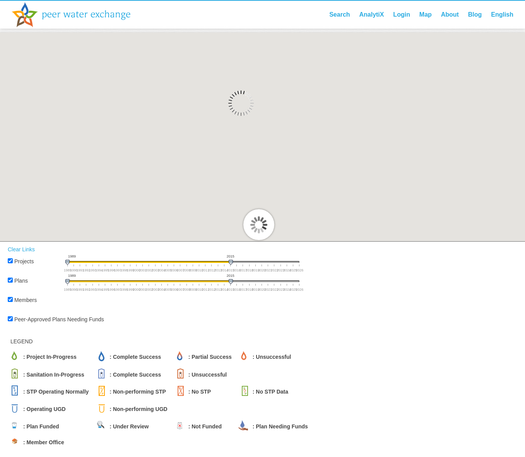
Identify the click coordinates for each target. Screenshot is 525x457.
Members (25, 300)
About (450, 14)
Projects (24, 261)
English (502, 14)
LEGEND (21, 341)
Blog (475, 14)
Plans (21, 281)
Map (425, 14)
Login (401, 14)
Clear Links (21, 249)
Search (339, 14)
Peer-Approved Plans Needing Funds (59, 319)
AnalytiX (371, 14)
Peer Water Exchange (77, 15)
